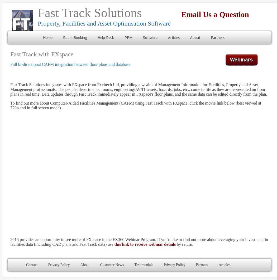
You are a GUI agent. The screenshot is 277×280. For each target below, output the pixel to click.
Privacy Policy (59, 265)
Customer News (112, 265)
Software (150, 38)
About (195, 38)
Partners (218, 38)
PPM (128, 38)
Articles (174, 38)
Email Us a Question (211, 14)
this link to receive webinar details (145, 244)
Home (47, 38)
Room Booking (75, 38)
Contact (32, 265)
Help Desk (106, 38)
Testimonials (143, 265)
